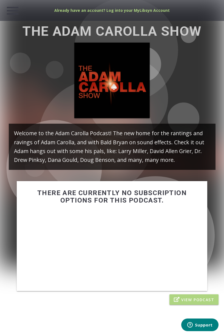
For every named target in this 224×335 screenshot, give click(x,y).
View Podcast (194, 299)
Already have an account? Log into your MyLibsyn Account (112, 10)
